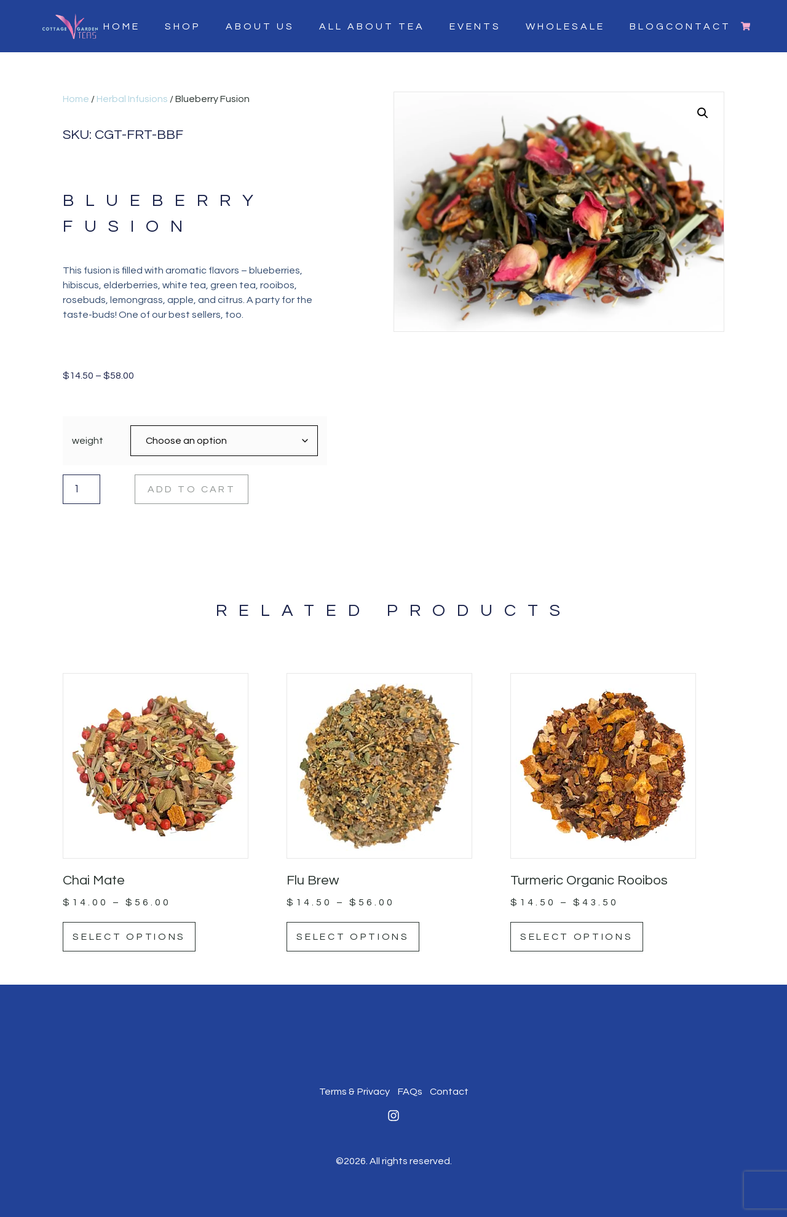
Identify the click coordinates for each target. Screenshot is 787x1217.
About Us (259, 26)
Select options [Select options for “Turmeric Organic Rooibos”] (578, 937)
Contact (448, 1092)
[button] (703, 113)
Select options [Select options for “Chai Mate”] (130, 937)
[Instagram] (393, 1115)
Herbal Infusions (132, 99)
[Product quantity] (80, 488)
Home (121, 26)
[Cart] (745, 26)
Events (474, 26)
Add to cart (192, 489)
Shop (182, 26)
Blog (647, 26)
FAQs (409, 1092)
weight (87, 441)
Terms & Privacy (355, 1092)
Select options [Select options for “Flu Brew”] (354, 937)
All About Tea (371, 26)
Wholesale (564, 26)
